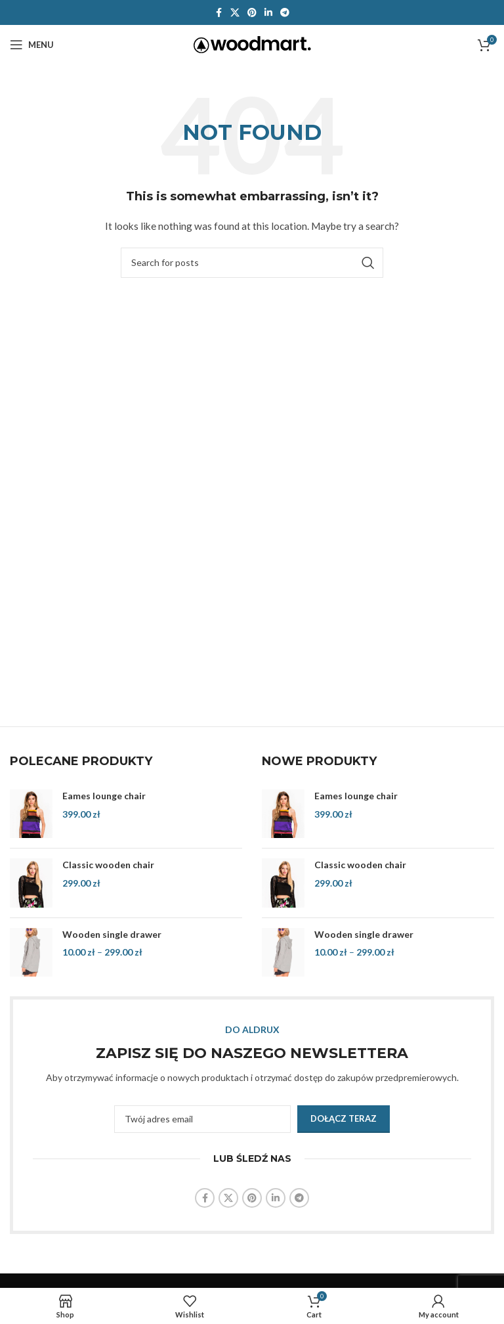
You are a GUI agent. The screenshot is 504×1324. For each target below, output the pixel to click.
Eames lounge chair (104, 795)
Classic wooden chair (108, 864)
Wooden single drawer (111, 934)
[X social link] (234, 13)
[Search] (252, 263)
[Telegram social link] (284, 13)
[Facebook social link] (218, 13)
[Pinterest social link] (252, 13)
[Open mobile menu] (31, 45)
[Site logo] (252, 43)
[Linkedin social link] (268, 13)
